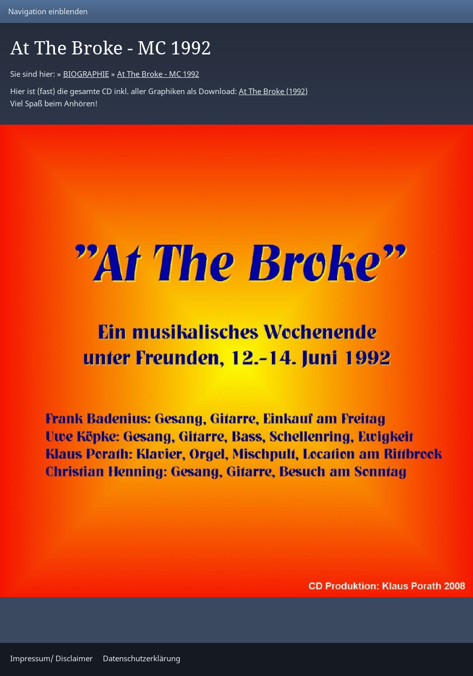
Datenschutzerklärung (141, 658)
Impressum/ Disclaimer (51, 658)
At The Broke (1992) (273, 91)
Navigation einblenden (48, 11)
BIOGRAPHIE (86, 74)
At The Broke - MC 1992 (158, 74)
